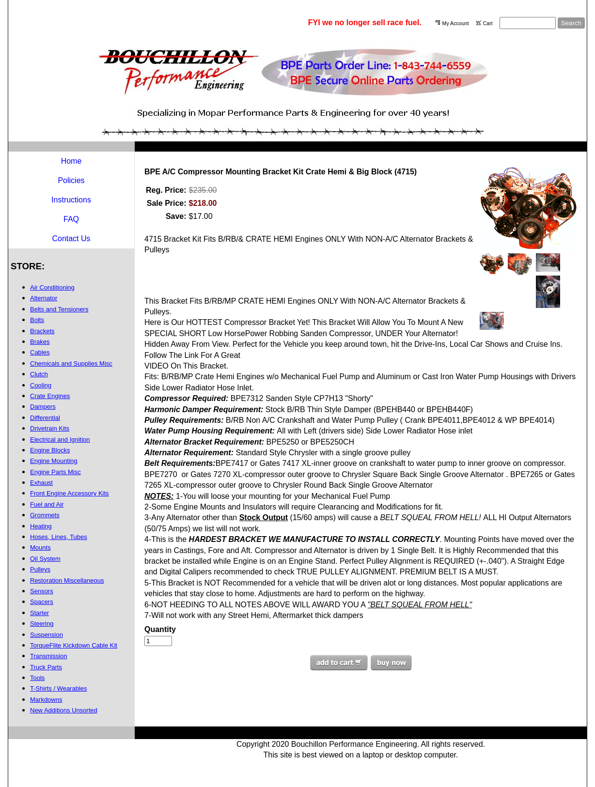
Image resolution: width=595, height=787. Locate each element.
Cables (39, 352)
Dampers (43, 406)
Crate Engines (50, 396)
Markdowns (46, 699)
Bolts (37, 320)
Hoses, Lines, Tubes (58, 536)
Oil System (45, 558)
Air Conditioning (52, 287)
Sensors (41, 591)
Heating (41, 526)
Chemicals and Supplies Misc (71, 363)
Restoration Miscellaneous (67, 580)
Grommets (45, 515)
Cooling (40, 385)
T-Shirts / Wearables (58, 688)
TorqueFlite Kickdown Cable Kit (73, 645)
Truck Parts (46, 667)
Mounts (40, 547)
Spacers (41, 601)
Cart (488, 23)
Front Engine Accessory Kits (69, 493)
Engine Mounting (54, 460)
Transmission (48, 656)
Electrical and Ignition (60, 439)
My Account (455, 23)
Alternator (43, 298)
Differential (45, 417)
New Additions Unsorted (63, 710)
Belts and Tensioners (59, 309)
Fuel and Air (46, 504)
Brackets (42, 331)
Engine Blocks (50, 450)
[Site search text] (528, 23)
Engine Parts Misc (55, 472)
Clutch (39, 374)
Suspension (46, 634)
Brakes (39, 341)
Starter (39, 613)
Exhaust (41, 482)
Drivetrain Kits (49, 428)
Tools (37, 677)
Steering (41, 623)
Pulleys (40, 569)
